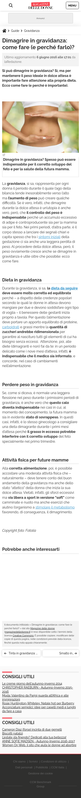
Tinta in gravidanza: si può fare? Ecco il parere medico (23, 654)
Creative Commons (23, 635)
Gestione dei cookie (40, 773)
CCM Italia (57, 767)
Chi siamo (19, 761)
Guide (15, 31)
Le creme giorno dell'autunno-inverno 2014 (32, 683)
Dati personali (24, 767)
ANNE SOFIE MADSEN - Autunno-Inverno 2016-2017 (38, 741)
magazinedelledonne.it (17, 632)
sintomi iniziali (49, 237)
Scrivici (33, 761)
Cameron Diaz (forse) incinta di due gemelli (32, 729)
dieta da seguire (64, 288)
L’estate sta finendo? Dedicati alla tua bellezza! (34, 737)
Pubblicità (42, 767)
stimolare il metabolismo (55, 507)
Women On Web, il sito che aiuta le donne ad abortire (39, 745)
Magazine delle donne (42, 628)
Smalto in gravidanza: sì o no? (58, 654)
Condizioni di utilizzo (54, 761)
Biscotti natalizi (12, 733)
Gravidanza (32, 31)
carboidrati (10, 327)
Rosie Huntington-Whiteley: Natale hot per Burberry (38, 703)
